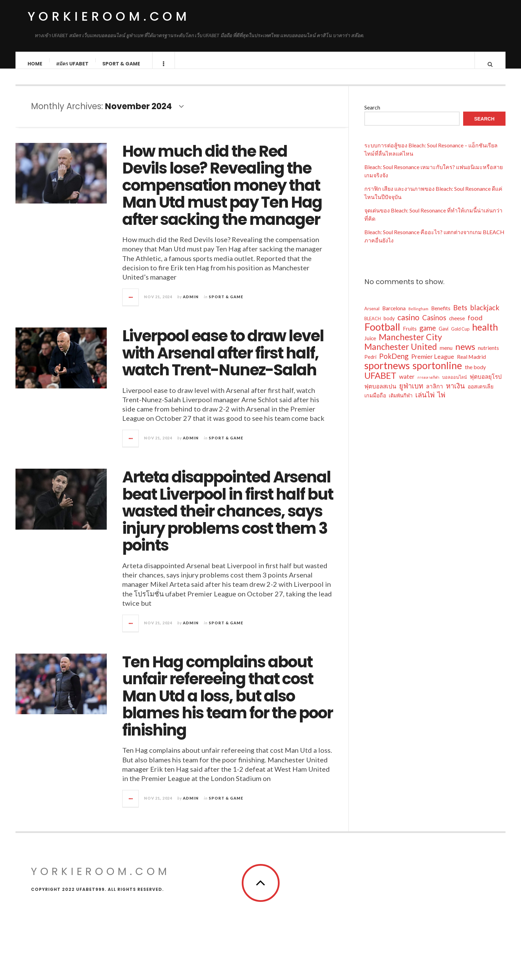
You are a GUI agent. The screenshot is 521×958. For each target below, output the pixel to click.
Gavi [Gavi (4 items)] (443, 336)
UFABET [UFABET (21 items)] (380, 382)
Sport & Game (121, 63)
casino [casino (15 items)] (408, 324)
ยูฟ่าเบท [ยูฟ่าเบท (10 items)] (411, 392)
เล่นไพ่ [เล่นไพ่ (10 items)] (425, 401)
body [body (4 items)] (389, 325)
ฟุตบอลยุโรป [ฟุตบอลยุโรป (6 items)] (486, 383)
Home (35, 63)
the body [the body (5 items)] (475, 374)
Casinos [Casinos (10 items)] (434, 324)
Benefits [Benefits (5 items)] (440, 315)
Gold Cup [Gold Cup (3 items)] (460, 336)
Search (372, 114)
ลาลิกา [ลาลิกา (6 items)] (434, 393)
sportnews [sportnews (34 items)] (387, 372)
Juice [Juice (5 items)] (370, 345)
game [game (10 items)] (427, 335)
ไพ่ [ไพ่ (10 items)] (441, 401)
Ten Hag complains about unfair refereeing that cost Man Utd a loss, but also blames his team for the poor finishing (227, 703)
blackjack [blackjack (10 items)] (484, 314)
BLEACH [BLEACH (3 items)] (372, 325)
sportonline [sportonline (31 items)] (437, 372)
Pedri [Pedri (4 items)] (370, 364)
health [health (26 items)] (485, 334)
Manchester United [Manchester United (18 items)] (400, 354)
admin (191, 303)
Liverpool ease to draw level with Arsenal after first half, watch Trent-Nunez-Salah (223, 360)
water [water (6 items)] (407, 383)
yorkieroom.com (109, 16)
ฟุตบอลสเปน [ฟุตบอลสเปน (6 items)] (380, 393)
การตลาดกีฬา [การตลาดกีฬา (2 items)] (428, 384)
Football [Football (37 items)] (382, 334)
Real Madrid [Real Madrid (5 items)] (471, 363)
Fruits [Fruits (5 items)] (410, 335)
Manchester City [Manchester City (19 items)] (410, 344)
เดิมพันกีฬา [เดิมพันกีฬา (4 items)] (401, 402)
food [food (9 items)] (475, 325)
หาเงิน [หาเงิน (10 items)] (455, 392)
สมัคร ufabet (72, 63)
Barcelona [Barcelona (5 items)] (394, 315)
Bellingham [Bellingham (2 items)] (418, 315)
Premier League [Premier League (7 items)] (432, 363)
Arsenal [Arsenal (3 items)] (371, 315)
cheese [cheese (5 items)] (457, 325)
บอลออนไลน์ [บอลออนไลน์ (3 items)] (454, 384)
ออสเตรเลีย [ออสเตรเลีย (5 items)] (480, 393)
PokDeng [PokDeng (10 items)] (393, 363)
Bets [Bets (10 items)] (460, 314)
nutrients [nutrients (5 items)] (488, 354)
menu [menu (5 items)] (446, 354)
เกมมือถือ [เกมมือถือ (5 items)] (375, 402)
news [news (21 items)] (465, 353)
